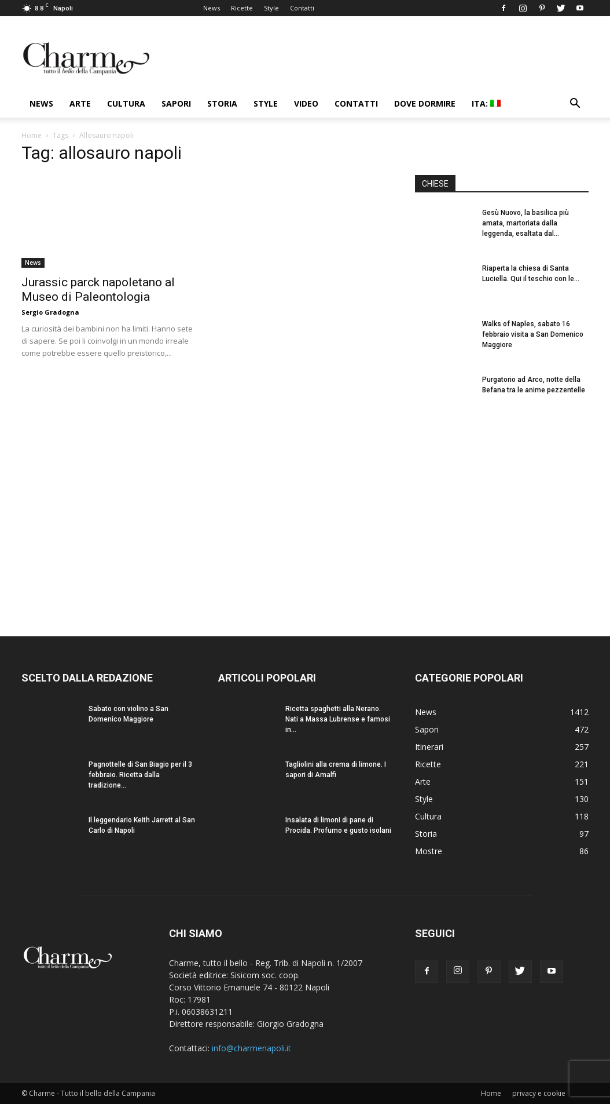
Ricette (242, 7)
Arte (80, 103)
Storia (222, 103)
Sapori (176, 103)
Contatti (302, 7)
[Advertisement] (502, 515)
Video (306, 103)
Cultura (126, 103)
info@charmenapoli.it (251, 1048)
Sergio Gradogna (50, 312)
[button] (575, 104)
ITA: (486, 103)
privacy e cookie (538, 1093)
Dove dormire (424, 103)
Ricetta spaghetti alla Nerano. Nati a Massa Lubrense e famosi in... (337, 719)
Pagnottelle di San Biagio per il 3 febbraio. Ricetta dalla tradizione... (140, 774)
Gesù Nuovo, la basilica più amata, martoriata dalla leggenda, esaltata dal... (525, 223)
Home (31, 135)
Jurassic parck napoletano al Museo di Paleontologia (98, 289)
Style (271, 7)
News (211, 7)
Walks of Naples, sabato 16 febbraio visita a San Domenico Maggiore (532, 334)
